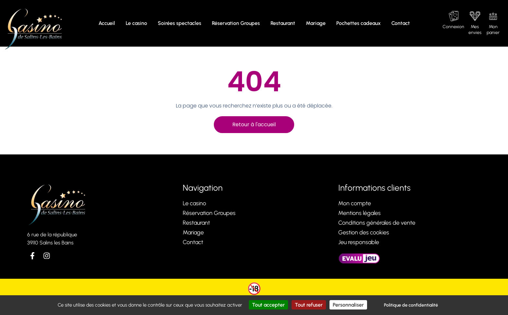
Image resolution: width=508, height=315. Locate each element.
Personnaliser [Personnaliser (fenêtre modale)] (348, 305)
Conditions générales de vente (376, 222)
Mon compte (354, 203)
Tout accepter (268, 305)
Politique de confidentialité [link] (411, 305)
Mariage (316, 23)
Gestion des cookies (363, 232)
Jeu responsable (358, 242)
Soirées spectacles (179, 23)
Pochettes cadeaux (358, 23)
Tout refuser (309, 305)
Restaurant (283, 23)
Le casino (136, 23)
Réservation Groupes (236, 23)
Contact (400, 23)
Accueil (106, 23)
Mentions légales (359, 213)
